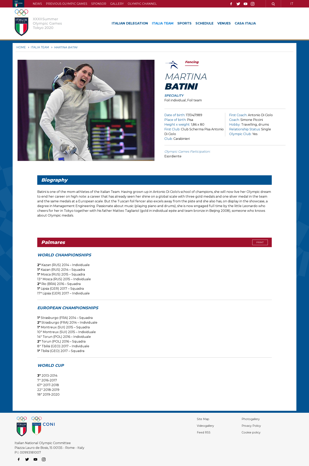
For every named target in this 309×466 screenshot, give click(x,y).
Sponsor (98, 4)
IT (291, 4)
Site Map (191, 419)
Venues (235, 23)
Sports (192, 23)
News (37, 4)
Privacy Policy (246, 426)
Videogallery (194, 426)
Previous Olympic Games (66, 4)
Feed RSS (192, 432)
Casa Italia (258, 23)
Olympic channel (142, 4)
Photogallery (245, 419)
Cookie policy (245, 432)
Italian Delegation (132, 23)
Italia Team (168, 23)
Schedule (214, 23)
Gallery (117, 4)
